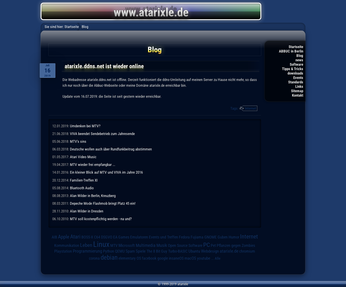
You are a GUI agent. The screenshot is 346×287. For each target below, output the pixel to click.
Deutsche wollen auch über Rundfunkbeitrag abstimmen (111, 149)
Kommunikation (66, 245)
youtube (203, 258)
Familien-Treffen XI (84, 180)
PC (206, 244)
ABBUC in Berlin (291, 51)
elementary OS (129, 258)
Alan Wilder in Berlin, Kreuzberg (93, 195)
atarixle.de (229, 251)
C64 (97, 237)
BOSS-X (87, 237)
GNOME (210, 237)
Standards (295, 82)
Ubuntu (194, 251)
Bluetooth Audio (82, 188)
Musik (161, 245)
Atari (75, 236)
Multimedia (146, 245)
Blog (299, 55)
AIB (54, 237)
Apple (63, 237)
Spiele (141, 251)
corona (94, 258)
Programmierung (87, 251)
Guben (223, 237)
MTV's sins (78, 141)
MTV (114, 245)
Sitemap (297, 91)
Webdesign (210, 251)
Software (296, 64)
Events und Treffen (163, 237)
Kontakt (297, 95)
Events (298, 77)
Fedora (184, 237)
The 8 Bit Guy (157, 251)
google (162, 258)
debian (109, 257)
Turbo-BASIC (178, 251)
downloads (295, 73)
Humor (234, 237)
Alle (217, 258)
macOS (190, 258)
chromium (247, 251)
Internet (250, 108)
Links (299, 86)
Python (108, 251)
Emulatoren (139, 237)
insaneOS (176, 258)
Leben (86, 245)
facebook (149, 258)
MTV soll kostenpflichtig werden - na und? (101, 219)
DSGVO (106, 237)
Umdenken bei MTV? (85, 126)
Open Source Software (185, 245)
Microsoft (126, 245)
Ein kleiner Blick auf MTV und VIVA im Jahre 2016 (106, 172)
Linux (101, 244)
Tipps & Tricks (292, 69)
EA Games (121, 237)
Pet (213, 245)
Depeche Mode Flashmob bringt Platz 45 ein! (102, 203)
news (299, 60)
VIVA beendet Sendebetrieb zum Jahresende (102, 133)
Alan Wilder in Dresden (86, 211)
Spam (130, 251)
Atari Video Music (83, 157)
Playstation (63, 251)
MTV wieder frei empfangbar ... (92, 164)
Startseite (296, 47)
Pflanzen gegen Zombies (236, 245)
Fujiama (197, 237)
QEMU (120, 251)
